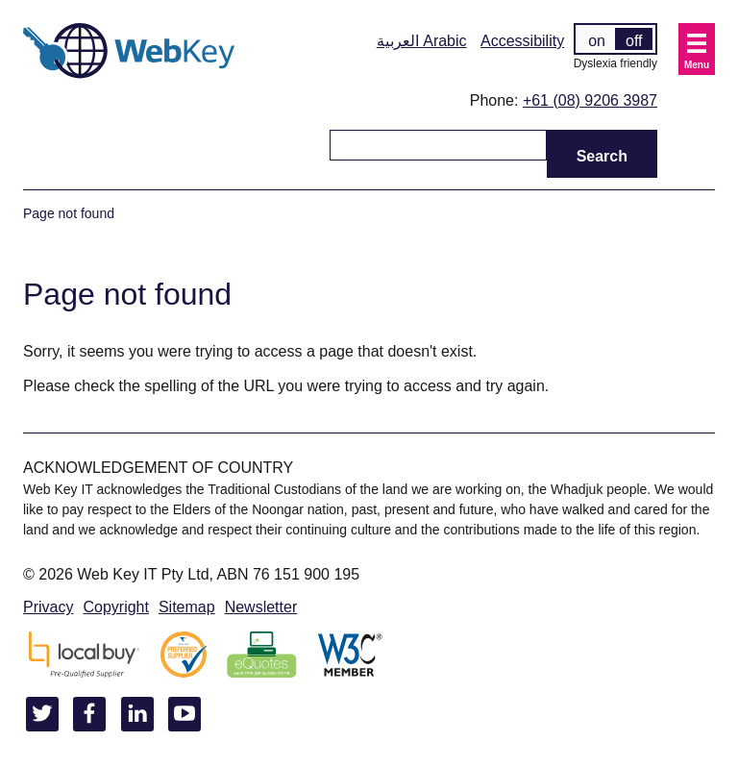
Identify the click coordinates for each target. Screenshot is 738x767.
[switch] (615, 39)
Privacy (48, 607)
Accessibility (522, 41)
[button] (696, 49)
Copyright (115, 607)
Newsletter (261, 607)
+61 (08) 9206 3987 (590, 100)
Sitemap (187, 607)
